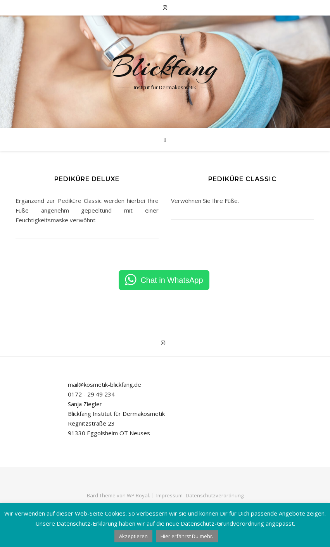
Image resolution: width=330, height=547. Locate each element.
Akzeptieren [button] (133, 536)
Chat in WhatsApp (171, 280)
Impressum (169, 495)
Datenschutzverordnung (215, 495)
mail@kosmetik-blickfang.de (104, 384)
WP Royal (138, 495)
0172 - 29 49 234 (91, 394)
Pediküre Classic (242, 179)
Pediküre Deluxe (86, 179)
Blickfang (165, 66)
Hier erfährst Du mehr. (187, 536)
